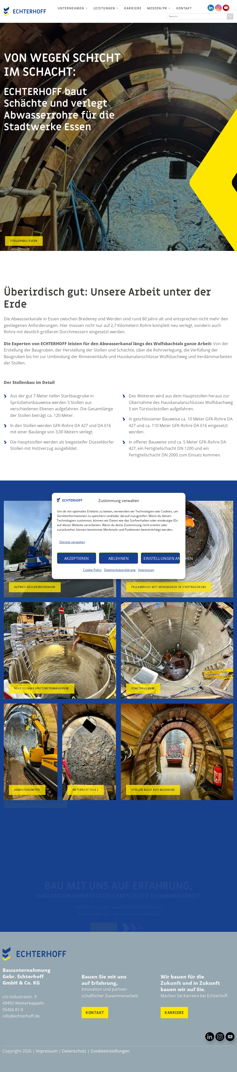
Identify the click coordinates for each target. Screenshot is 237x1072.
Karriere (132, 8)
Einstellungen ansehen (162, 558)
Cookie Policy (92, 570)
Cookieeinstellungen (110, 1051)
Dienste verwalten (72, 542)
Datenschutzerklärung (120, 570)
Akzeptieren (76, 558)
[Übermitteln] (230, 16)
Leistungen (106, 8)
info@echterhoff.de (21, 1016)
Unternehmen (73, 8)
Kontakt (184, 8)
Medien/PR (159, 8)
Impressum (146, 570)
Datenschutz (74, 1051)
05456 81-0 (13, 1009)
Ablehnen (118, 558)
